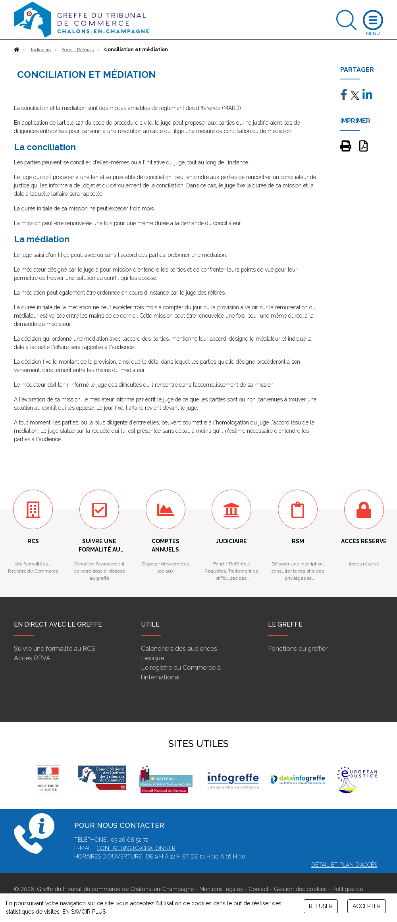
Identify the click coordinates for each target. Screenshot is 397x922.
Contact (258, 889)
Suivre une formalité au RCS (54, 648)
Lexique (152, 658)
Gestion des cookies (300, 889)
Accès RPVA (32, 658)
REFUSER (321, 906)
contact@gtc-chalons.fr (136, 848)
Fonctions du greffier (298, 648)
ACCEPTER (367, 906)
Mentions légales (221, 889)
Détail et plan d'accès (344, 865)
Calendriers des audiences (179, 648)
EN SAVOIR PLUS (84, 911)
